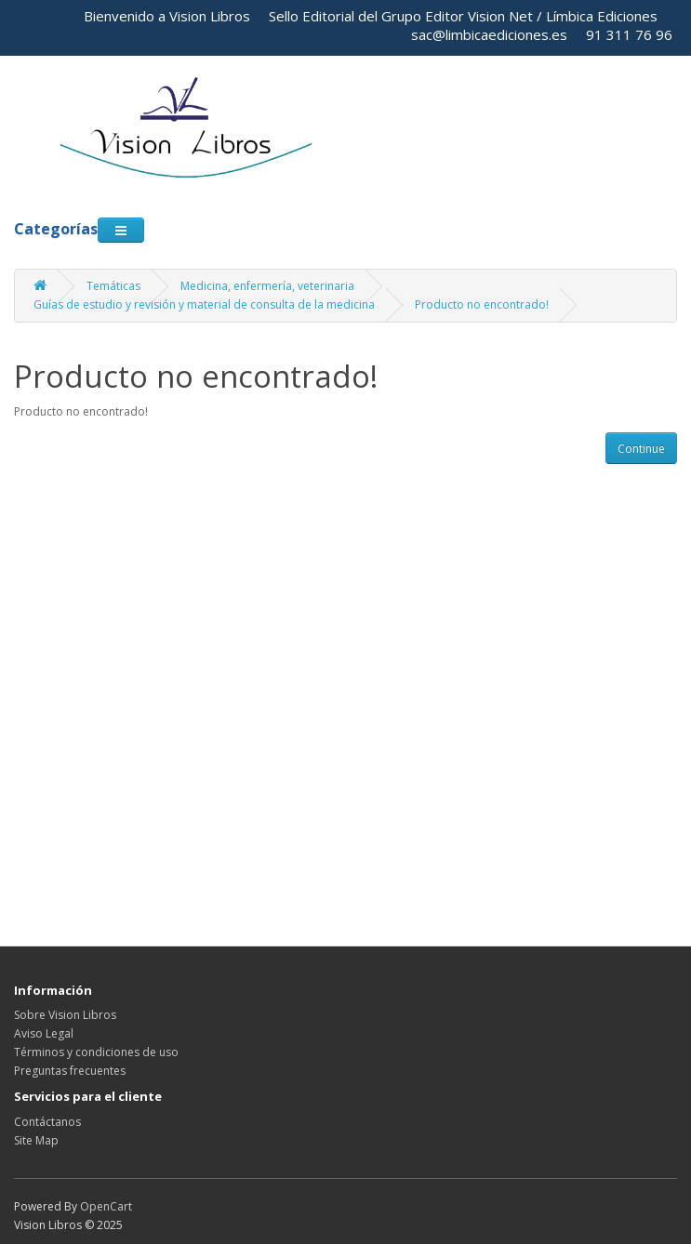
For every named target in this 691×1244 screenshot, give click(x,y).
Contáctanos (47, 1122)
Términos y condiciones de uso (96, 1052)
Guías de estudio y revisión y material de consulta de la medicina (204, 304)
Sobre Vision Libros (65, 1015)
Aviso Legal (43, 1033)
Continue (641, 449)
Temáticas (113, 286)
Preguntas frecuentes (70, 1071)
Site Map (36, 1140)
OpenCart (106, 1206)
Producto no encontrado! (482, 304)
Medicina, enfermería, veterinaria (267, 286)
